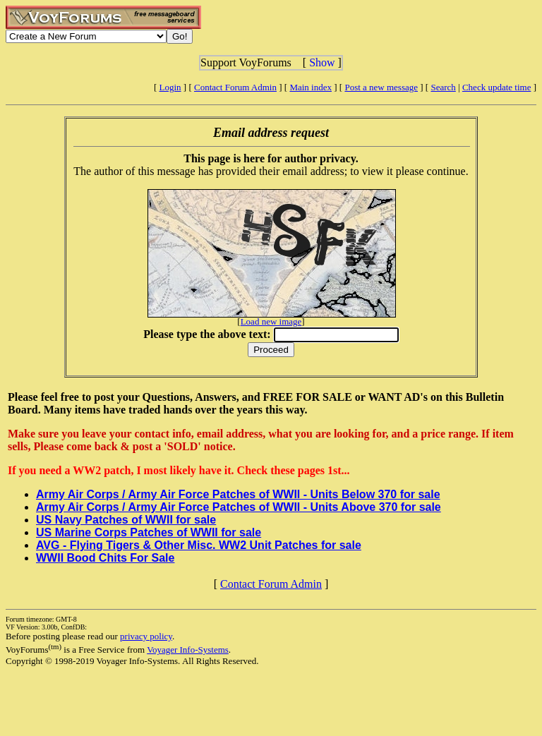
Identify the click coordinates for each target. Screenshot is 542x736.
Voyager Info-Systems (188, 649)
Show (322, 62)
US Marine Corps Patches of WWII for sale (148, 532)
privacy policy (146, 636)
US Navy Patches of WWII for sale (126, 520)
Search (442, 87)
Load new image (271, 321)
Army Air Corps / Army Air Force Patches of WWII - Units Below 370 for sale (238, 494)
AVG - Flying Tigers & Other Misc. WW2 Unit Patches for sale (198, 545)
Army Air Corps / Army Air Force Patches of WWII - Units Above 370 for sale (238, 507)
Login (170, 87)
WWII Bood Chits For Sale (105, 558)
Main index (310, 87)
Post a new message (381, 87)
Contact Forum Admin (235, 87)
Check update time (496, 87)
